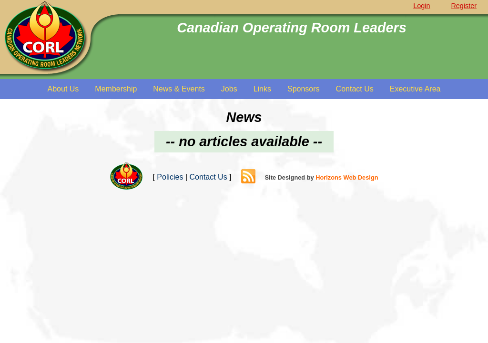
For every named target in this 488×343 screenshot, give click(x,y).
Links (262, 89)
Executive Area (415, 89)
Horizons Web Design (346, 177)
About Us (63, 89)
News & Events (178, 89)
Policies (170, 177)
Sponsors (303, 89)
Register (464, 6)
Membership (116, 89)
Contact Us (355, 89)
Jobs (229, 89)
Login (421, 6)
